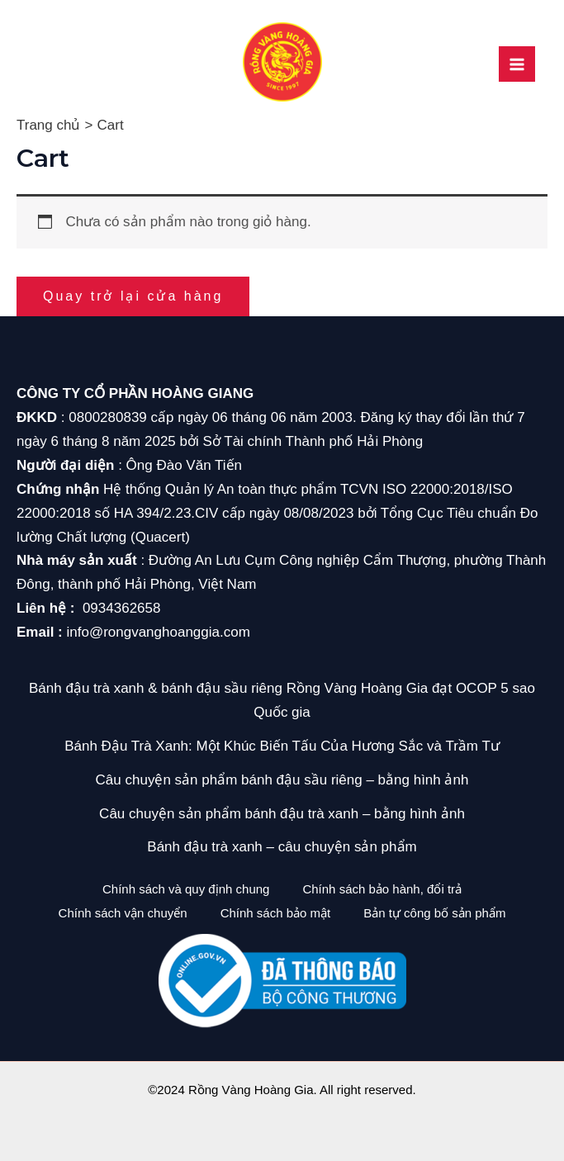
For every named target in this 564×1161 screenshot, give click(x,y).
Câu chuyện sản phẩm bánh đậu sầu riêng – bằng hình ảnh (282, 780)
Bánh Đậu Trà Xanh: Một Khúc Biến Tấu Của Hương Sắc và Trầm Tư (282, 746)
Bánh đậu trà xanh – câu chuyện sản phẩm (281, 847)
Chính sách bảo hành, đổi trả (382, 889)
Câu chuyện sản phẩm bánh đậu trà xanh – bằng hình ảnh (282, 814)
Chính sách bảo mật (275, 913)
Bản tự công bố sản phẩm (434, 913)
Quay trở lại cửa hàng (133, 296)
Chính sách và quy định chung (185, 889)
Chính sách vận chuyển (123, 913)
